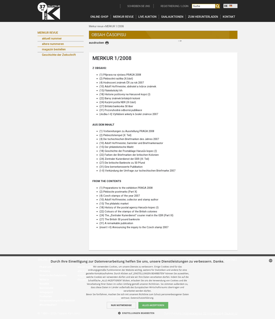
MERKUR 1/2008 (114, 26)
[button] (138, 313)
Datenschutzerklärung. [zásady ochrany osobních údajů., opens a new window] (142, 297)
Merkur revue (123, 16)
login (184, 6)
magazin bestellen (54, 49)
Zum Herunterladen (203, 16)
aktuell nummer (52, 38)
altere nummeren (53, 44)
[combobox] (270, 260)
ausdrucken (96, 42)
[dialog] (137, 287)
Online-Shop (99, 16)
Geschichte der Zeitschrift (59, 54)
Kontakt (229, 16)
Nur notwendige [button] (121, 305)
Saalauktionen (172, 16)
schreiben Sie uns (138, 6)
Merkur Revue (48, 32)
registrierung (170, 6)
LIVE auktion (147, 16)
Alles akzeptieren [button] (153, 305)
